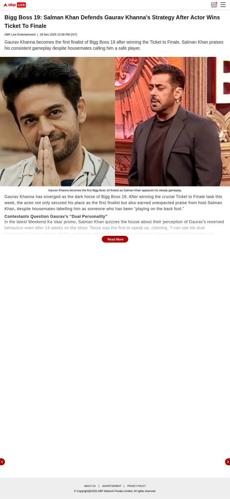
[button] (223, 4)
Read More (116, 239)
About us (90, 486)
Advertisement (112, 486)
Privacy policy (136, 486)
